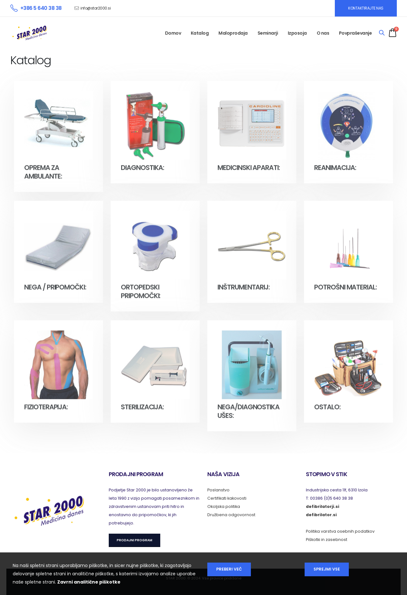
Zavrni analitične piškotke (89, 582)
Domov (173, 33)
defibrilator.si (321, 514)
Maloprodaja (233, 33)
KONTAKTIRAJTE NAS (365, 8)
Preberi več (229, 569)
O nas (323, 33)
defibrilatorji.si (322, 506)
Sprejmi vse (327, 569)
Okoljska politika (223, 506)
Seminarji (268, 33)
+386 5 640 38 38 (41, 8)
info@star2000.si (95, 8)
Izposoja (297, 33)
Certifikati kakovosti (226, 498)
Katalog (200, 33)
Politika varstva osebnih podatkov (340, 531)
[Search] (381, 33)
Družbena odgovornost (231, 514)
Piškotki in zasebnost (326, 539)
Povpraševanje (355, 33)
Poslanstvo (218, 490)
